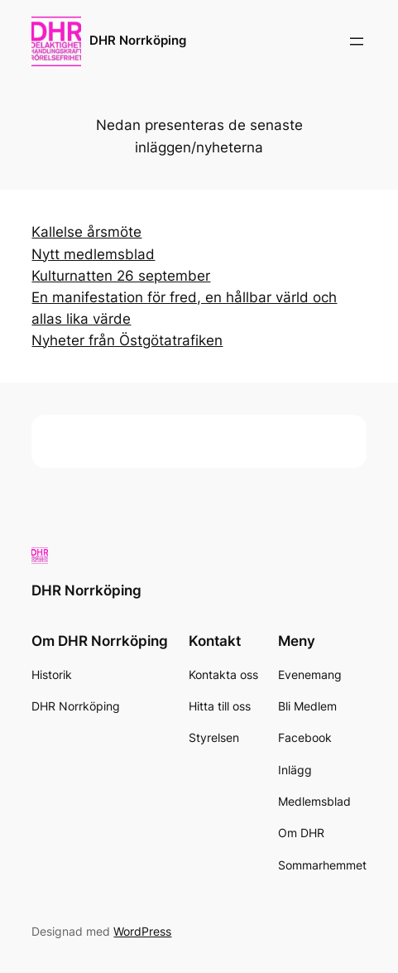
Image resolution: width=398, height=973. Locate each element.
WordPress (142, 931)
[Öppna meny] (357, 41)
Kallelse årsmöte (86, 232)
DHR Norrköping (137, 40)
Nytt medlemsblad (93, 254)
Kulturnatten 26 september (120, 275)
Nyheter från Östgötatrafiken (127, 340)
